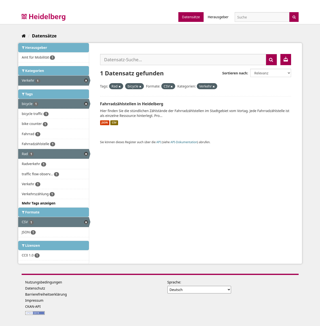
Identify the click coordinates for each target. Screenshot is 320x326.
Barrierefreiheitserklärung (46, 294)
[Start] (24, 36)
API (158, 142)
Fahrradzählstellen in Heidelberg (131, 103)
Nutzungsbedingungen (43, 282)
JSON (105, 122)
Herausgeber (218, 17)
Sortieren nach (234, 73)
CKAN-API (33, 306)
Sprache (173, 282)
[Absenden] (294, 17)
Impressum (34, 300)
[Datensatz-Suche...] (183, 59)
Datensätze (191, 17)
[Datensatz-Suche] (262, 17)
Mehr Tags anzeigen (39, 203)
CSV (114, 122)
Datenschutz (35, 288)
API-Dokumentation (184, 142)
